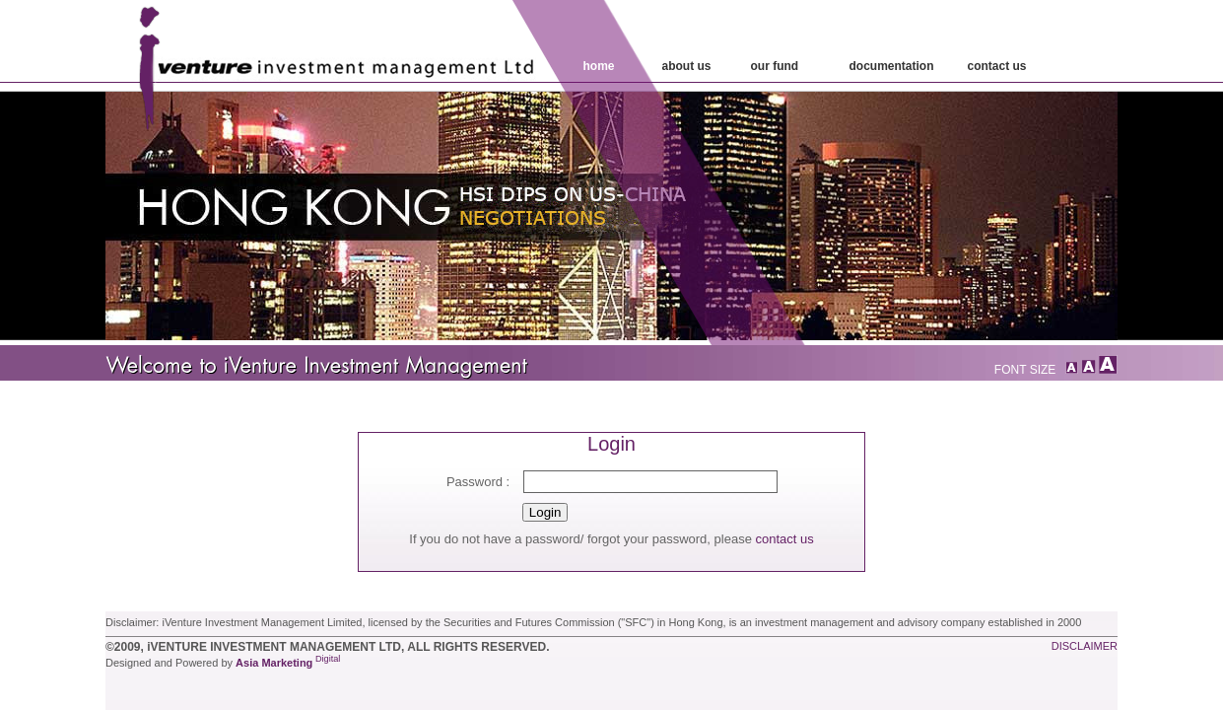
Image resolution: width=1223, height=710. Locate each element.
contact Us (997, 66)
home (599, 66)
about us (687, 66)
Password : (478, 481)
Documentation (891, 66)
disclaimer (1085, 646)
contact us (784, 539)
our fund (775, 66)
